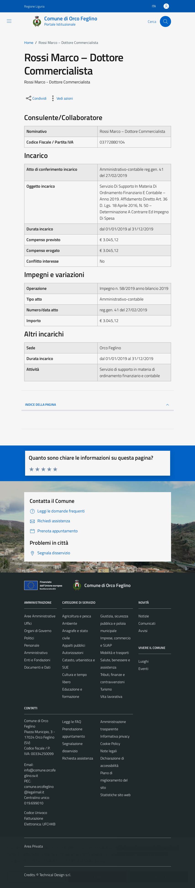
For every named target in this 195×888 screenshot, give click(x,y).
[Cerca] (165, 21)
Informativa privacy (115, 736)
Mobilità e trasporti (114, 652)
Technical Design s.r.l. (55, 874)
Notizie (143, 616)
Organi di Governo (37, 630)
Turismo (106, 689)
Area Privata (33, 846)
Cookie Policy (110, 743)
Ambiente (69, 623)
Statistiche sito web (115, 794)
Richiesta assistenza (77, 758)
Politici (29, 638)
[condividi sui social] (35, 98)
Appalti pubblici (73, 645)
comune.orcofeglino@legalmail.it (39, 789)
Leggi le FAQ (71, 721)
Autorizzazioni (72, 652)
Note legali (108, 751)
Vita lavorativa (111, 696)
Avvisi (142, 630)
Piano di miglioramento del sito (114, 780)
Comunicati (146, 623)
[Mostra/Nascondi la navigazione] (9, 21)
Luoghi (143, 661)
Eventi (143, 668)
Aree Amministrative (39, 616)
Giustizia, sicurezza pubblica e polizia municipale (114, 623)
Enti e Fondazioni (37, 660)
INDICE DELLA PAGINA (97, 405)
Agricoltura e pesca (76, 616)
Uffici (28, 623)
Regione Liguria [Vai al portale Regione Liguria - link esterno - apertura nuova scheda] (34, 6)
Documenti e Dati (37, 667)
